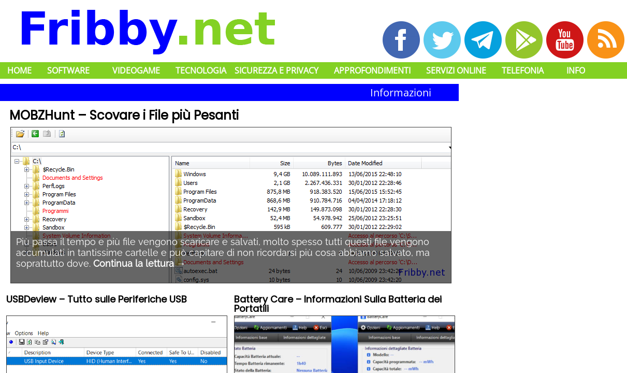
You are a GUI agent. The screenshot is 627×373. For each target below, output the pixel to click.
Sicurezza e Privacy (276, 70)
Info (575, 70)
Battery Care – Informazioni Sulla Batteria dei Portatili (338, 305)
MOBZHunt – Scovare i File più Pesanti (124, 115)
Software (68, 70)
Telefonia (523, 70)
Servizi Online (456, 70)
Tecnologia (201, 70)
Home (19, 70)
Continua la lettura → (139, 263)
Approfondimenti (372, 70)
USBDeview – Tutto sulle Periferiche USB (96, 300)
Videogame (136, 70)
